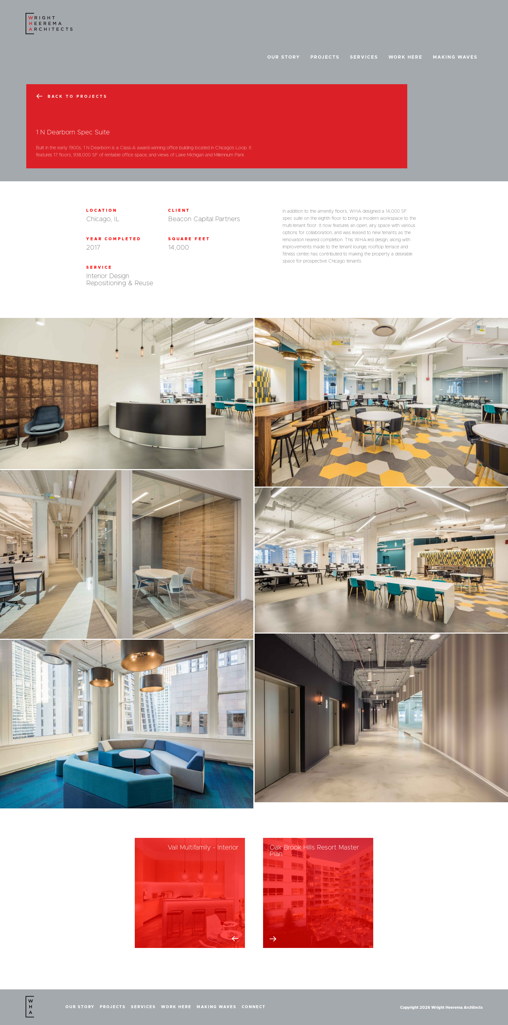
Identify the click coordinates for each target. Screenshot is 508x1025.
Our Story (283, 57)
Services (364, 57)
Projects (325, 57)
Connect (254, 1007)
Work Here (405, 57)
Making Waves (455, 57)
